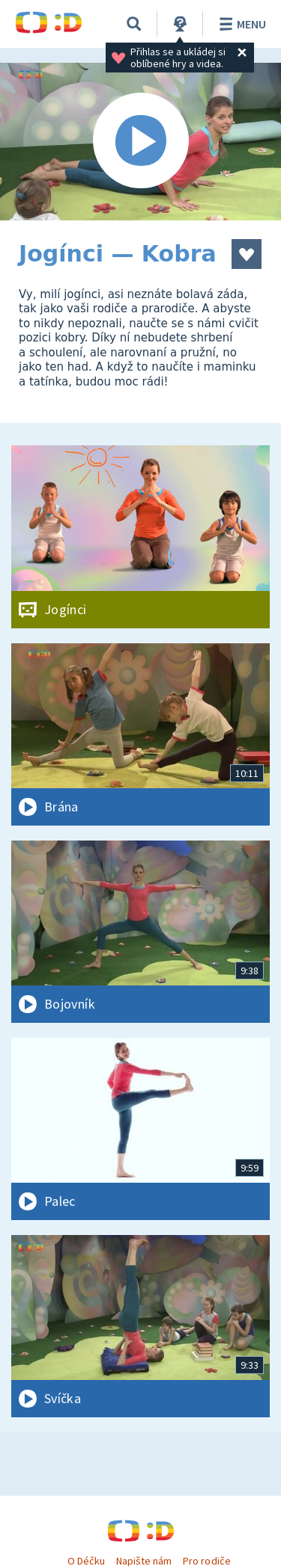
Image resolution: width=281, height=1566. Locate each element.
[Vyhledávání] (134, 24)
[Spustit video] (140, 141)
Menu (240, 24)
